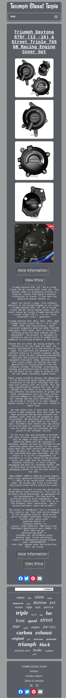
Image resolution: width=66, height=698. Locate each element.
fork (52, 603)
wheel (20, 597)
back (38, 607)
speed (32, 621)
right (29, 607)
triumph (27, 644)
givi (28, 639)
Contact (34, 671)
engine (35, 627)
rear (16, 626)
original (18, 638)
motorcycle (18, 603)
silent (39, 597)
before (48, 607)
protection (51, 639)
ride (29, 598)
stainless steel (22, 650)
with (34, 654)
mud (28, 604)
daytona (40, 602)
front (20, 620)
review (19, 607)
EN (31, 685)
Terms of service (34, 681)
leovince (38, 639)
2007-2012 (49, 627)
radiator (49, 650)
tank (41, 615)
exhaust (44, 633)
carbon (24, 633)
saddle (25, 628)
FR (37, 685)
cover (49, 598)
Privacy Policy (34, 676)
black (44, 644)
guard (34, 614)
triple (22, 613)
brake (37, 650)
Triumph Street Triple (34, 666)
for (49, 613)
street (46, 620)
